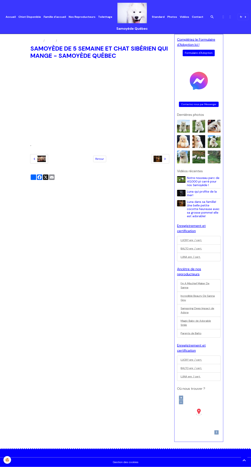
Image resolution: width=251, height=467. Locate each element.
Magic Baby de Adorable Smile (196, 323)
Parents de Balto (191, 333)
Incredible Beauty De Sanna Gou (198, 298)
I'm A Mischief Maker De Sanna (195, 285)
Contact (197, 17)
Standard (158, 17)
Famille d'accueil (55, 17)
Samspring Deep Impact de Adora (197, 310)
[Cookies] (7, 460)
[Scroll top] (244, 460)
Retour (99, 159)
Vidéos (184, 17)
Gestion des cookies (125, 462)
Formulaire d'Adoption (198, 53)
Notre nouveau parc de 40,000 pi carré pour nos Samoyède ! (203, 181)
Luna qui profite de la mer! (202, 193)
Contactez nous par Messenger (198, 104)
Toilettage (105, 17)
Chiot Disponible (29, 17)
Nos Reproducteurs (82, 17)
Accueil (11, 17)
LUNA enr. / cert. (191, 257)
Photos (172, 17)
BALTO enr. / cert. (191, 248)
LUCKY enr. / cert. (191, 240)
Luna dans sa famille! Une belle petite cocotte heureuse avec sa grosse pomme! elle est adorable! (203, 209)
